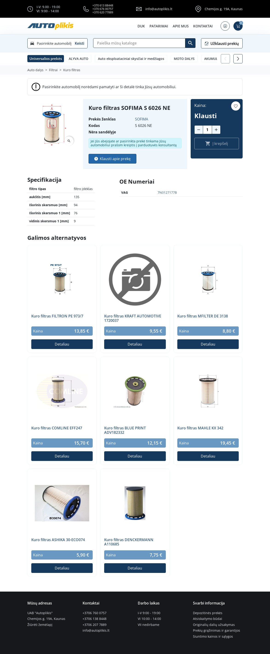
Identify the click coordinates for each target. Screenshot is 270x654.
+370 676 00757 (102, 9)
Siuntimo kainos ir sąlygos (213, 636)
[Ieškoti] (190, 43)
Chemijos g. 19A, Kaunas (224, 9)
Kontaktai (203, 26)
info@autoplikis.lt (158, 9)
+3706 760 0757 (94, 613)
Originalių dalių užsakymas (214, 625)
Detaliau (62, 344)
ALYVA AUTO (78, 58)
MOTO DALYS (184, 58)
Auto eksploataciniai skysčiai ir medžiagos (131, 58)
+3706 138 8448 (94, 619)
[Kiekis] (207, 129)
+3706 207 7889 (94, 625)
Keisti (79, 43)
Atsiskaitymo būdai (207, 619)
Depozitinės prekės (207, 613)
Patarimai (158, 26)
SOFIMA (141, 119)
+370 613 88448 (102, 5)
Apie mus (181, 26)
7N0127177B (167, 193)
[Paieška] (139, 43)
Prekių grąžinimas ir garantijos (216, 630)
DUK (141, 26)
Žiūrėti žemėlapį (39, 625)
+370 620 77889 (102, 12)
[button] (225, 26)
